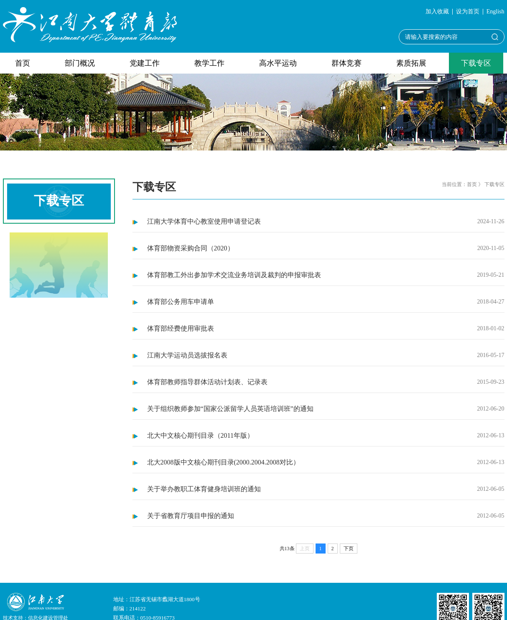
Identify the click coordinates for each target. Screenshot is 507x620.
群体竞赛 (346, 63)
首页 (22, 63)
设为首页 (467, 12)
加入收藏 (437, 12)
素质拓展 (411, 63)
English (495, 12)
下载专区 (476, 63)
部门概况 (80, 63)
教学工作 (209, 63)
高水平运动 (278, 63)
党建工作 (145, 63)
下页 (349, 548)
